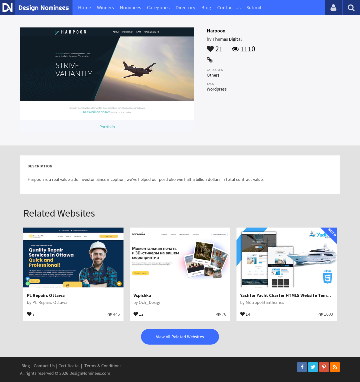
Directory (185, 7)
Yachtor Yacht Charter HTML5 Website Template (289, 295)
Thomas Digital (227, 39)
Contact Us (228, 7)
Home (84, 7)
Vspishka (142, 295)
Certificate (68, 366)
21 (215, 46)
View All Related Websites (180, 337)
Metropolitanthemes (265, 302)
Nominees (130, 7)
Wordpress (217, 89)
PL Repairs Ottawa (46, 295)
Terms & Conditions (103, 366)
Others (213, 75)
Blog (206, 7)
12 (139, 313)
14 (245, 313)
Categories (158, 7)
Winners (105, 7)
